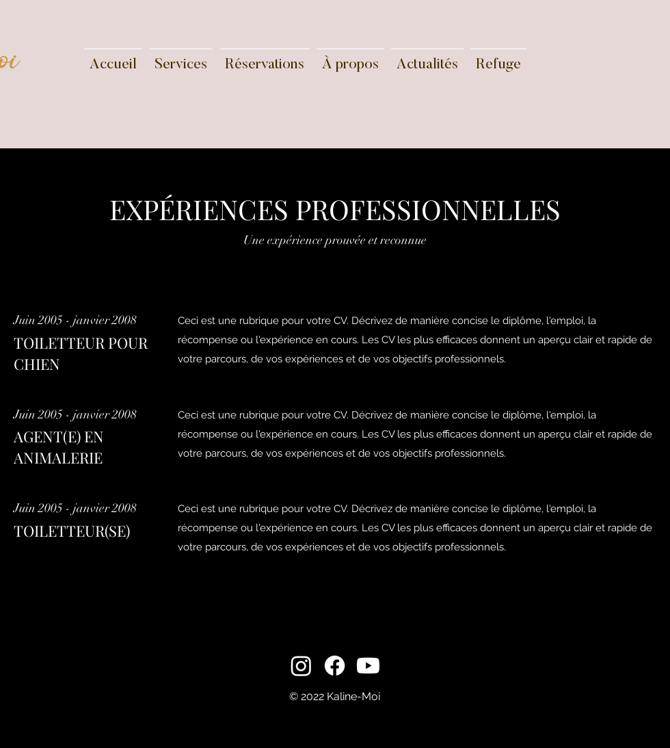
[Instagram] (301, 665)
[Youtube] (368, 665)
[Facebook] (334, 665)
